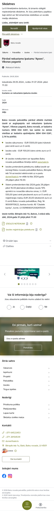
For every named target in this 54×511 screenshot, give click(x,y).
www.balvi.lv (42, 162)
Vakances (7, 368)
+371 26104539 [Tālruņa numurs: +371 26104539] (13, 437)
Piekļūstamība (9, 408)
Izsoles (6, 385)
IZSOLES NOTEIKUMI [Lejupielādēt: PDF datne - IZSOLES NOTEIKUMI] (15, 223)
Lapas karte (8, 413)
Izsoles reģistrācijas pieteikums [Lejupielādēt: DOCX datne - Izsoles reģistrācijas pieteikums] (20, 229)
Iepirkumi (7, 372)
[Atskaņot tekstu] (13, 67)
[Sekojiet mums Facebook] (4, 476)
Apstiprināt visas (39, 28)
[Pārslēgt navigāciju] (27, 505)
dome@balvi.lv (12, 176)
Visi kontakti (15, 459)
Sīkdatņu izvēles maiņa (13, 417)
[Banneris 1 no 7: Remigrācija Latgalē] (27, 274)
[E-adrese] (7, 451)
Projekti (6, 376)
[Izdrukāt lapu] (27, 240)
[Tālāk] (49, 274)
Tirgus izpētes (9, 389)
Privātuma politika (11, 404)
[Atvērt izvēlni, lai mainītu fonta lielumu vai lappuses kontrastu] (40, 506)
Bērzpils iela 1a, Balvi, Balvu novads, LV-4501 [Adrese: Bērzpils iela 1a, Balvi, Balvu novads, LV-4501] (26, 445)
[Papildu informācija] (31, 223)
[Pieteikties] (28, 348)
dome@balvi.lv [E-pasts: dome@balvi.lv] (12, 441)
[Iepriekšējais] (4, 274)
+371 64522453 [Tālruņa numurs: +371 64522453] (13, 432)
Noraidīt (14, 28)
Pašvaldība (8, 380)
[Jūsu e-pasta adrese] (28, 338)
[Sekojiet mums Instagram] (10, 476)
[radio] (11, 306)
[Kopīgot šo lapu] (27, 246)
